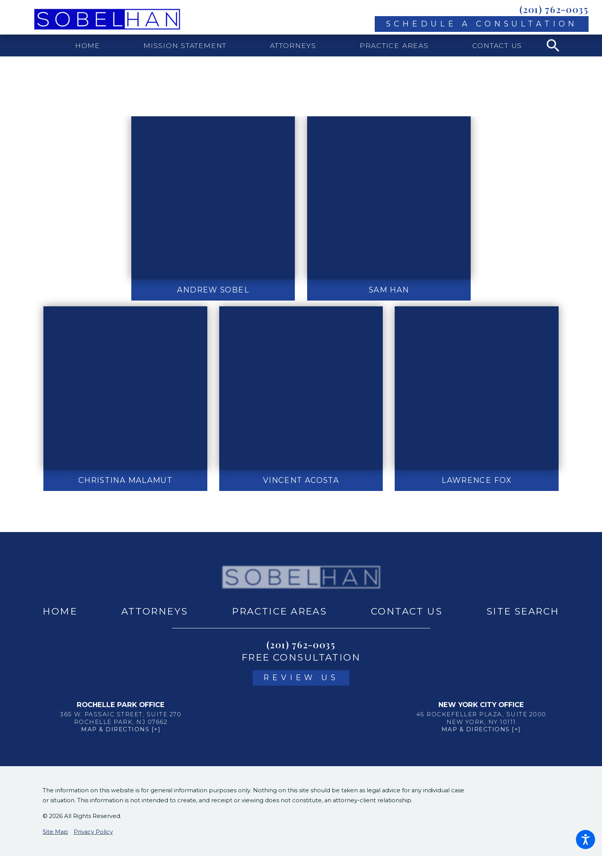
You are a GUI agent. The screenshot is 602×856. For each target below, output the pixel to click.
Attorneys (154, 611)
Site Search (522, 611)
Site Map (55, 831)
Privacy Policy (93, 831)
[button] (585, 839)
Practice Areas (279, 611)
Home (60, 611)
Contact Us (406, 611)
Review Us (301, 677)
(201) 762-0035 (553, 9)
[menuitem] (87, 45)
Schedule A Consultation (482, 23)
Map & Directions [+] (120, 729)
